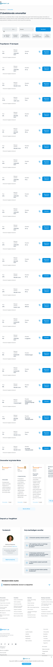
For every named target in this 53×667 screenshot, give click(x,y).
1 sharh (9, 502)
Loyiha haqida (28, 631)
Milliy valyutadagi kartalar (33, 607)
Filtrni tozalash (47, 36)
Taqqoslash (45, 651)
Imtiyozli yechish (15, 36)
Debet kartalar (31, 603)
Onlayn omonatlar (4, 605)
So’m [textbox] (13, 29)
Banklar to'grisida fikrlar (46, 599)
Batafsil (46, 211)
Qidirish (27, 634)
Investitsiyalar (46, 640)
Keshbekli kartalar (32, 614)
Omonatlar (4, 502)
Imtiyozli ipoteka (17, 604)
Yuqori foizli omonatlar (5, 603)
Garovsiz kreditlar (18, 611)
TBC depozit (3, 612)
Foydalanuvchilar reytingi (47, 601)
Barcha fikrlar (26, 508)
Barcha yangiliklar (4, 650)
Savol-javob (3, 652)
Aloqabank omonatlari (5, 610)
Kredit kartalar (31, 605)
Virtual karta (30, 609)
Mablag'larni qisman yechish (25, 36)
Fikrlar (43, 653)
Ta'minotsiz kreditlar (18, 613)
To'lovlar (45, 638)
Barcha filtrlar (6, 36)
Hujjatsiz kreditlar (18, 609)
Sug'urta (45, 643)
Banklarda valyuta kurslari (47, 613)
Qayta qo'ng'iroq (10, 559)
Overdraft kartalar (32, 617)
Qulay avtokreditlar (18, 599)
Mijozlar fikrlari (44, 615)
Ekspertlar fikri (44, 609)
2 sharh (25, 502)
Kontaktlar (44, 655)
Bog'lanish (27, 636)
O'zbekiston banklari (46, 611)
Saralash (43, 29)
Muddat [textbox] (22, 29)
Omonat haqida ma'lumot (9, 57)
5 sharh (40, 502)
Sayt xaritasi (28, 640)
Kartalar (45, 636)
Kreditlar (45, 634)
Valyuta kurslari (45, 649)
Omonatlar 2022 (4, 618)
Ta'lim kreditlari (17, 601)
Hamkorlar (27, 638)
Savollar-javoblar (45, 607)
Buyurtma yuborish (46, 52)
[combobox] (14, 29)
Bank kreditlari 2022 (18, 615)
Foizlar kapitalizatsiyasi (37, 36)
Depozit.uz (3, 9)
